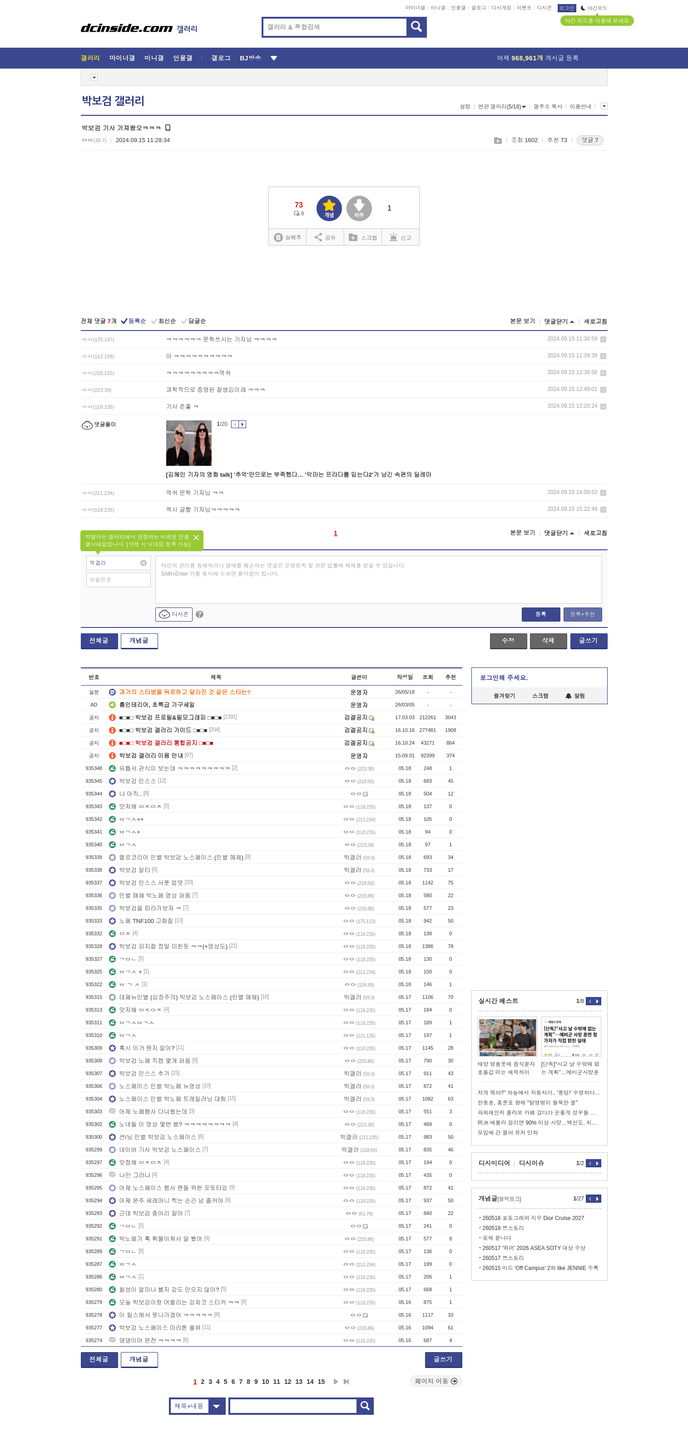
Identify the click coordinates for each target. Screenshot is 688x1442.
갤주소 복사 (548, 107)
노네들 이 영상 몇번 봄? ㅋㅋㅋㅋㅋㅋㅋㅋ (170, 1124)
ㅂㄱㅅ (123, 844)
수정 (508, 640)
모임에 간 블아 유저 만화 (508, 1133)
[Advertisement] (344, 282)
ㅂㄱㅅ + (125, 971)
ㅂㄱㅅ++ (126, 819)
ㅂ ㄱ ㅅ (124, 984)
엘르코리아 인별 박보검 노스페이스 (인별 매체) (176, 857)
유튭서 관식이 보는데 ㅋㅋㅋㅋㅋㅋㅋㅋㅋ (169, 768)
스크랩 (497, 140)
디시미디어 (494, 1163)
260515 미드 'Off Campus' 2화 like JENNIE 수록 (541, 1268)
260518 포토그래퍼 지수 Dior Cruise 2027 (533, 1218)
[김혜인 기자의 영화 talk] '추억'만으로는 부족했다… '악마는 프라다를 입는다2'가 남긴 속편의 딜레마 (298, 474)
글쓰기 (588, 640)
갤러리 (90, 58)
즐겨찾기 (504, 696)
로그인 (566, 8)
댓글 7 (590, 140)
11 (276, 1381)
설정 (465, 107)
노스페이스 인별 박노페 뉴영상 (155, 1086)
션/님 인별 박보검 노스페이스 (152, 1137)
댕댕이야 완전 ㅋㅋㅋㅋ (145, 1340)
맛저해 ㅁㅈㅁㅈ (135, 806)
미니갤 (438, 7)
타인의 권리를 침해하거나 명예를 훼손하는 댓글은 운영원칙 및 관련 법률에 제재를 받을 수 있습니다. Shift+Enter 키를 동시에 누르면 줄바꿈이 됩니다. (283, 570)
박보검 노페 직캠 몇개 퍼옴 (149, 1060)
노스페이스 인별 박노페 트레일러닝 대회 (167, 1099)
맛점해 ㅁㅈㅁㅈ (135, 1162)
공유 (325, 237)
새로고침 (596, 321)
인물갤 (458, 7)
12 (288, 1381)
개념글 (138, 640)
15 (321, 1381)
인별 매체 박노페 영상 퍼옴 (149, 895)
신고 (400, 237)
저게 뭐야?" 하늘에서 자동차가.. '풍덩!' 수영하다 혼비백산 (539, 1093)
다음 (336, 1381)
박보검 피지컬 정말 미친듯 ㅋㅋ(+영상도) (168, 946)
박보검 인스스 (132, 781)
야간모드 (594, 8)
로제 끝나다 (497, 1238)
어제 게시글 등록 (538, 58)
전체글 (99, 640)
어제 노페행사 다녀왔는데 (148, 1111)
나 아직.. (125, 793)
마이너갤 (416, 7)
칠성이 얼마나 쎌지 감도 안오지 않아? (164, 1289)
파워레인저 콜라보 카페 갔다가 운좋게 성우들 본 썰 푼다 (539, 1113)
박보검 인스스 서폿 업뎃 (146, 882)
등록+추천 (582, 614)
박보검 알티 (129, 870)
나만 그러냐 (129, 1175)
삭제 (603, 339)
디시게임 (501, 7)
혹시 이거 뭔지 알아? (141, 1048)
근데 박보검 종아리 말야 (146, 1213)
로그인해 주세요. (504, 677)
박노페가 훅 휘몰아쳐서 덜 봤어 (155, 1238)
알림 (575, 696)
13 (299, 1381)
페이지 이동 (436, 1381)
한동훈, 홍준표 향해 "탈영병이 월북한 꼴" (528, 1103)
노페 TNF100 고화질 (141, 921)
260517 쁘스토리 (503, 1258)
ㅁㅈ (120, 933)
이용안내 (581, 107)
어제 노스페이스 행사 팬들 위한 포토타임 (168, 1188)
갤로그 (478, 7)
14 (310, 1381)
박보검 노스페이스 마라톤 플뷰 (155, 1327)
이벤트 (524, 7)
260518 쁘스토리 (503, 1228)
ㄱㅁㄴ (123, 959)
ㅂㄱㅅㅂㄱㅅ (131, 1022)
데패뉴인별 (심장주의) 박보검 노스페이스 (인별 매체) (184, 997)
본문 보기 (522, 321)
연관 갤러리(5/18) (502, 107)
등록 (540, 614)
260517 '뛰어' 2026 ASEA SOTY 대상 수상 (534, 1248)
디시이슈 (531, 1163)
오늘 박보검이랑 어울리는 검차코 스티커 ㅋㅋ (174, 1302)
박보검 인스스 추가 (139, 1073)
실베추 (287, 237)
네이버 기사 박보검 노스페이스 (155, 1149)
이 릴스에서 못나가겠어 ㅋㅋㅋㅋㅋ (161, 1315)
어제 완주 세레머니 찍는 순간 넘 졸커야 (166, 1200)
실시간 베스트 (499, 1001)
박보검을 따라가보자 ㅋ (145, 908)
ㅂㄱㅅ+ (124, 832)
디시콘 (544, 7)
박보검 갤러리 (113, 101)
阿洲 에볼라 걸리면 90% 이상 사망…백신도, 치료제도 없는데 (539, 1123)
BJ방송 (250, 58)
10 (265, 1381)
